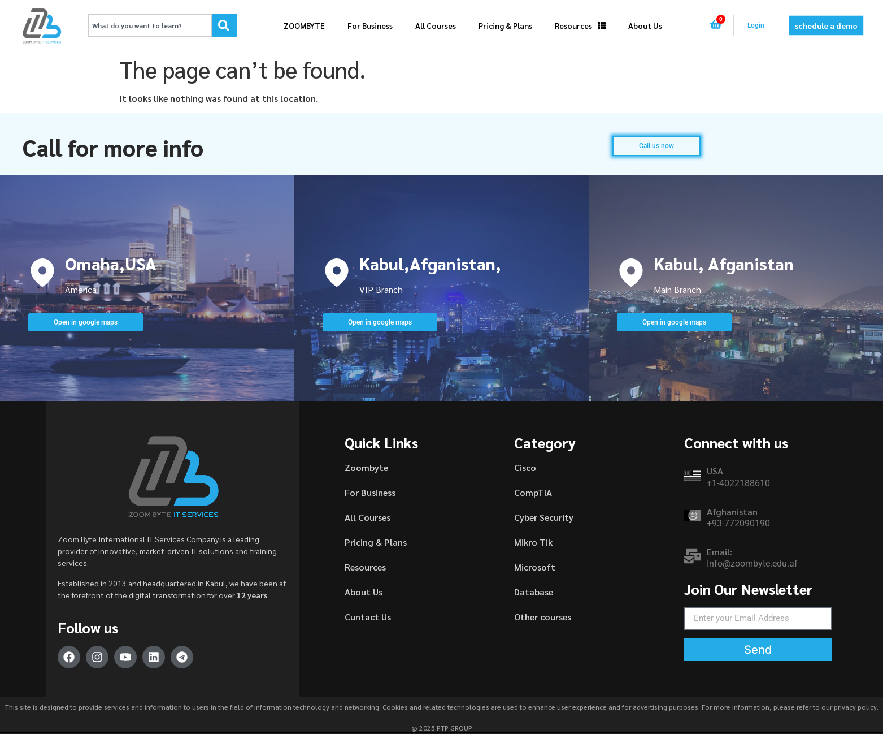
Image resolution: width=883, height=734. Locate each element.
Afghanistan (732, 511)
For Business (370, 25)
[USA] (692, 475)
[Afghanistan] (692, 515)
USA (715, 471)
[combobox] (150, 25)
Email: (719, 552)
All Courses (435, 25)
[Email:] (692, 555)
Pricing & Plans (505, 25)
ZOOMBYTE (304, 25)
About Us (645, 25)
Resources (580, 25)
